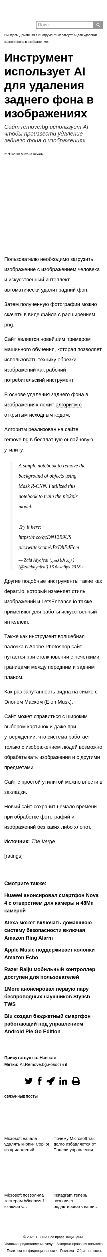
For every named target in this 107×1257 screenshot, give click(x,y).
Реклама (67, 1251)
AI (22, 1064)
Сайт (10, 339)
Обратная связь (89, 1251)
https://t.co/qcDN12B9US (45, 537)
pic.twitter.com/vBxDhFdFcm (49, 547)
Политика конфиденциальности (32, 1251)
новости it (57, 1064)
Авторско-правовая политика (79, 1244)
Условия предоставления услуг (29, 1244)
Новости (48, 1057)
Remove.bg (36, 1064)
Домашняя (27, 35)
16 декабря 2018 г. (67, 566)
